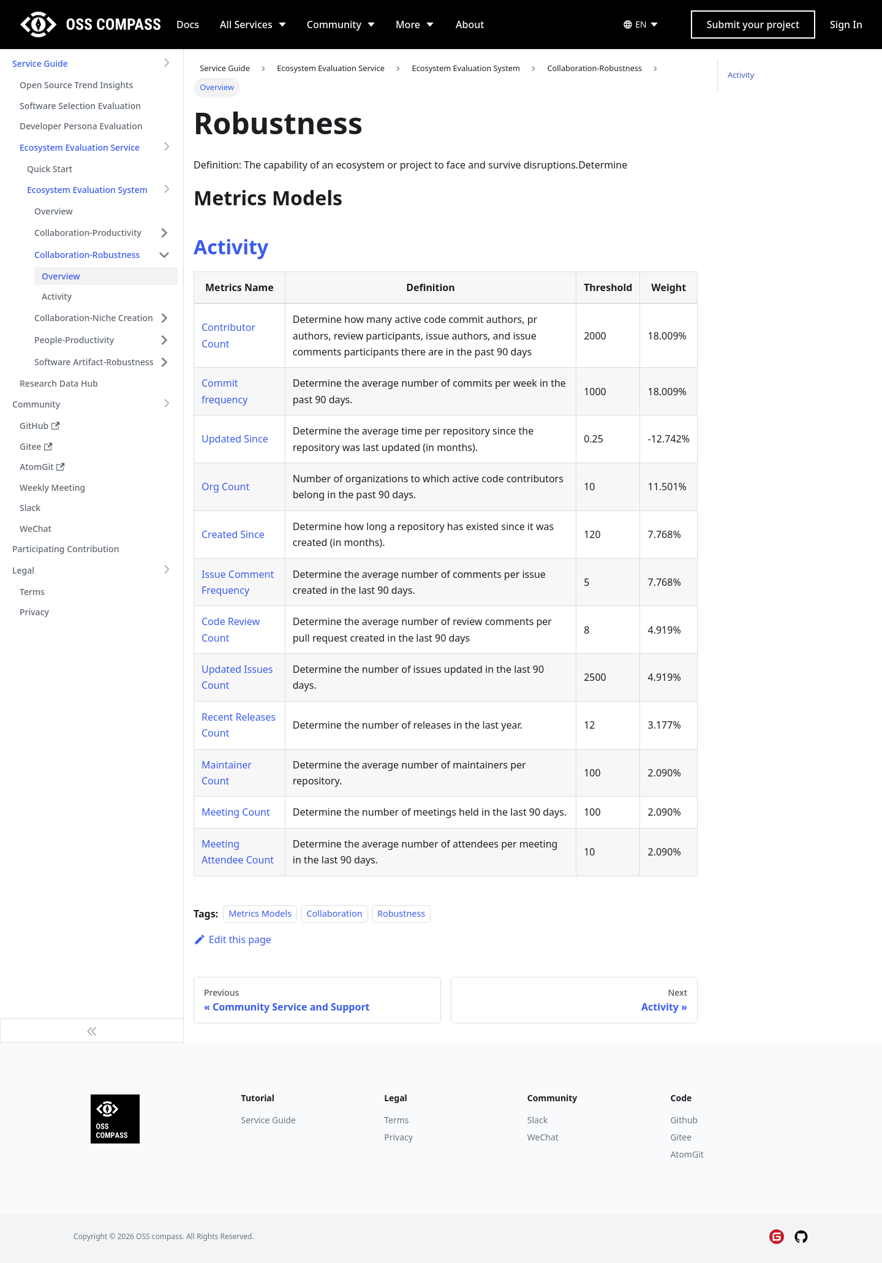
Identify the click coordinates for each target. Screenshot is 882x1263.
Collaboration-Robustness (87, 254)
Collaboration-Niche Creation (93, 318)
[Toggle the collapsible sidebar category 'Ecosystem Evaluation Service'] (167, 147)
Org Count (225, 486)
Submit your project (753, 24)
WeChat (543, 1137)
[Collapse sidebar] (92, 1030)
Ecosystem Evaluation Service (80, 147)
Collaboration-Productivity (87, 232)
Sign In (846, 24)
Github (684, 1120)
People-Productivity (74, 340)
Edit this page (232, 939)
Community (334, 24)
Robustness (401, 914)
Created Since (233, 534)
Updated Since (235, 439)
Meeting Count (236, 812)
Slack (537, 1120)
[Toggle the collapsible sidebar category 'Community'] (167, 404)
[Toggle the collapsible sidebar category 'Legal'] (167, 570)
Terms (396, 1120)
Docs (187, 24)
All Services (246, 24)
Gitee (681, 1137)
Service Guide (40, 63)
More (408, 24)
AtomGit (686, 1154)
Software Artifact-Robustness (94, 362)
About (470, 24)
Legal (23, 570)
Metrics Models (260, 914)
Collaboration (334, 914)
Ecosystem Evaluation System (87, 189)
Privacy (398, 1137)
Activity (231, 246)
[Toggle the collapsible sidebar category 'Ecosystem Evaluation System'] (167, 190)
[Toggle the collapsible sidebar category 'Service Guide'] (167, 64)
